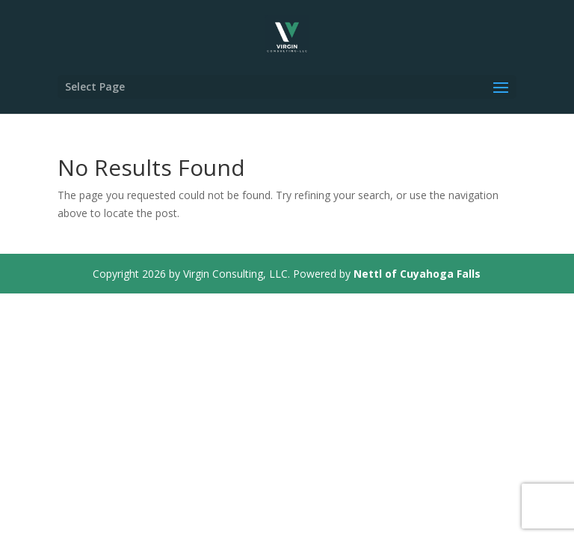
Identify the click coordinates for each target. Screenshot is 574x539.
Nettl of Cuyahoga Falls (417, 274)
